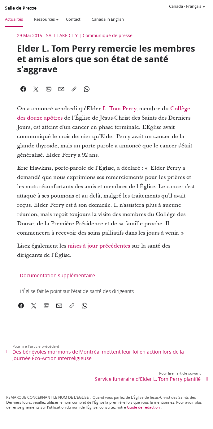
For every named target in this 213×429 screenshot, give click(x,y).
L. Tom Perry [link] (119, 109)
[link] (77, 291)
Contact (73, 19)
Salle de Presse (21, 8)
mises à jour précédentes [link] (99, 246)
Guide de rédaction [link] (143, 407)
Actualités (14, 19)
